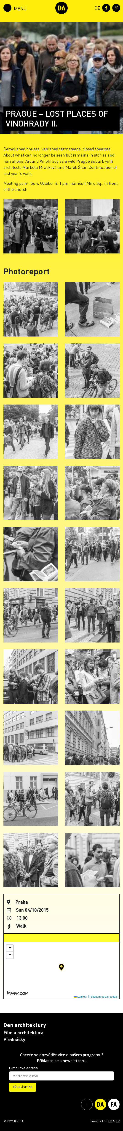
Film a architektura (23, 1032)
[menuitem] (96, 7)
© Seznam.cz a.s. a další (103, 996)
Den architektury (24, 1024)
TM (110, 1121)
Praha (21, 902)
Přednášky (14, 1039)
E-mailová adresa (23, 1068)
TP (118, 1121)
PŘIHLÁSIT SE (22, 1087)
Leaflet (80, 996)
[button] (61, 967)
